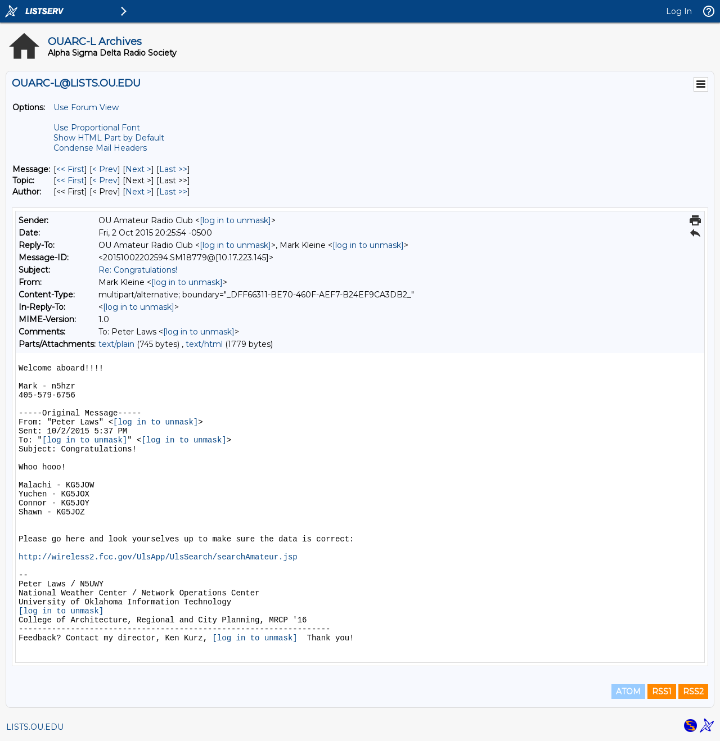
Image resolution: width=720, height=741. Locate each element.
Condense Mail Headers (100, 148)
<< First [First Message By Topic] (70, 180)
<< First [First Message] (70, 169)
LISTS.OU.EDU (35, 727)
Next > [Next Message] (138, 169)
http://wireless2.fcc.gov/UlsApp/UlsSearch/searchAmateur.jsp (158, 557)
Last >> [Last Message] (173, 169)
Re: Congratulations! (137, 270)
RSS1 (662, 691)
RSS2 (693, 691)
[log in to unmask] (235, 220)
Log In (679, 11)
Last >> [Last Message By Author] (173, 192)
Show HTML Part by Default (108, 138)
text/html (204, 344)
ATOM (628, 691)
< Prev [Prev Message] (105, 169)
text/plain (116, 344)
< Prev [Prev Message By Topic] (105, 180)
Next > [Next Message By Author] (138, 192)
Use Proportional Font (96, 128)
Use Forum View (86, 107)
